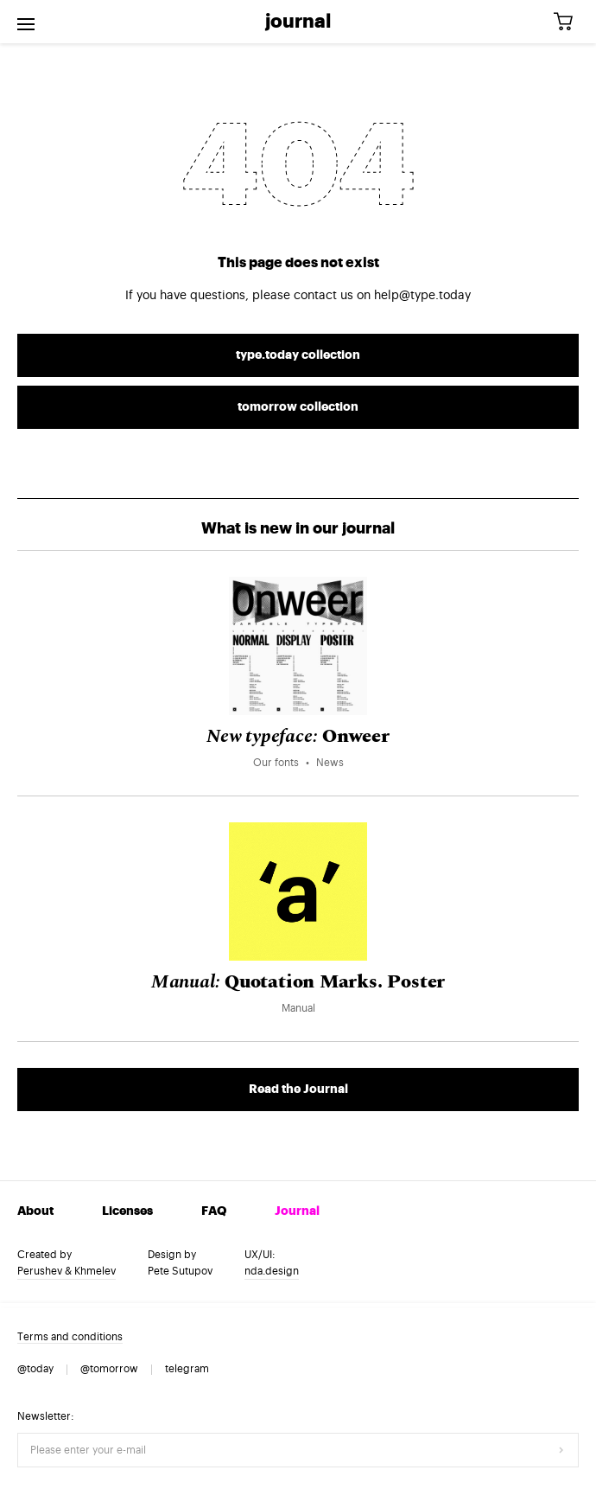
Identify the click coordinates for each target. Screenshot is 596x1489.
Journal (298, 21)
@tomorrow (109, 1369)
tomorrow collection (298, 407)
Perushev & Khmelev (66, 1271)
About (35, 1211)
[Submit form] (561, 1450)
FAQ (213, 1211)
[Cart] (569, 22)
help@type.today (422, 296)
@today (35, 1369)
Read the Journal (298, 1089)
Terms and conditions (70, 1337)
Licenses (127, 1211)
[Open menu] (26, 21)
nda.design (271, 1271)
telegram (187, 1369)
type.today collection (298, 355)
